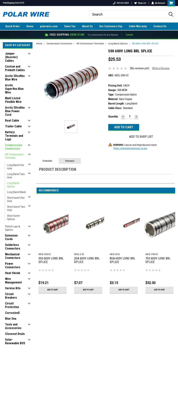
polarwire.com (49, 26)
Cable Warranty (138, 26)
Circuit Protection (12, 305)
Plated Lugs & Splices (12, 228)
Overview (47, 160)
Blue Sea (10, 318)
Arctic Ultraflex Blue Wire (15, 77)
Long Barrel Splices (13, 184)
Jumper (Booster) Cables (11, 57)
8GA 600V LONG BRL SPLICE (122, 260)
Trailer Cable (13, 126)
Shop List (140, 3)
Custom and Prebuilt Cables (15, 68)
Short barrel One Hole (16, 199)
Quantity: (113, 116)
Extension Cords (11, 237)
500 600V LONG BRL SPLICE (145, 43)
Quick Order (12, 26)
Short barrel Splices (13, 217)
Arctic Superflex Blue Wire (14, 88)
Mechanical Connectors (12, 256)
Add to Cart (52, 290)
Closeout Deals (15, 334)
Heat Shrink (12, 273)
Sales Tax (69, 26)
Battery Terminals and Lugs (14, 135)
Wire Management (13, 280)
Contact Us (159, 26)
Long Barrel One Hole (15, 166)
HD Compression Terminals (14, 156)
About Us (87, 26)
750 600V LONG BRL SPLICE (157, 260)
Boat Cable (12, 120)
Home (29, 26)
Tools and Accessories (13, 326)
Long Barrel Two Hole (16, 175)
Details (129, 35)
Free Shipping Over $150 (13, 3)
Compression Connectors (13, 146)
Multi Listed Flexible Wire (13, 100)
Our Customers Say (110, 26)
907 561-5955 (121, 3)
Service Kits (13, 288)
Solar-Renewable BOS (15, 341)
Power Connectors (12, 265)
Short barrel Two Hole (16, 208)
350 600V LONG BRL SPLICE (51, 260)
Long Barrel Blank (16, 192)
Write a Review (161, 68)
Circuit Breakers (11, 295)
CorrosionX (12, 313)
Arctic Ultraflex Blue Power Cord (15, 111)
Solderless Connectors (12, 246)
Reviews (69, 160)
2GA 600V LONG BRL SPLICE (87, 260)
